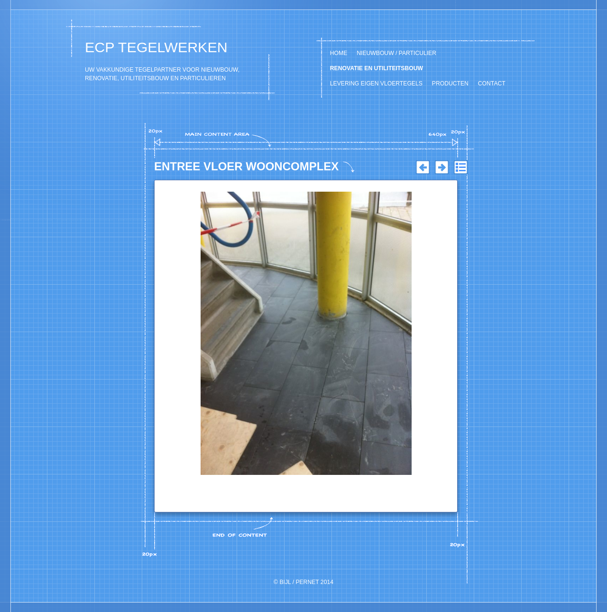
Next (441, 167)
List (460, 167)
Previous (422, 167)
